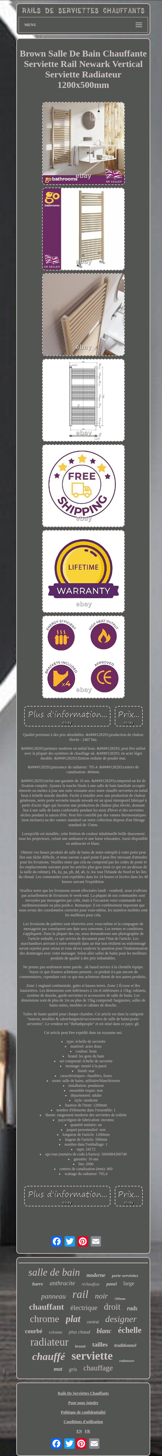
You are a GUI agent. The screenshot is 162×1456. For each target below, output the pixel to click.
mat (58, 1369)
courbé (33, 1331)
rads (132, 1308)
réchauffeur (90, 1284)
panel (111, 1284)
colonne (55, 1332)
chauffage (98, 1368)
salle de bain (54, 1272)
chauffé (48, 1356)
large (128, 1283)
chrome (44, 1318)
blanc (103, 1330)
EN (79, 1431)
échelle (129, 1330)
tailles (100, 1344)
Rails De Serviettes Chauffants (83, 1393)
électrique (83, 1308)
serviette (91, 1356)
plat (73, 1319)
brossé (80, 1346)
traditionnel (125, 1345)
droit (112, 1307)
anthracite (62, 1283)
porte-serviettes (125, 1275)
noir (101, 1296)
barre (37, 1283)
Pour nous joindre (83, 1402)
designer (121, 1319)
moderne (95, 1275)
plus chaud (79, 1331)
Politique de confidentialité (83, 1412)
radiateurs (126, 1361)
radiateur (49, 1342)
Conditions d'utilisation (83, 1421)
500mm (119, 1299)
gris (73, 1369)
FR (87, 1431)
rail (80, 1294)
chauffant (46, 1307)
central (93, 1322)
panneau (53, 1296)
